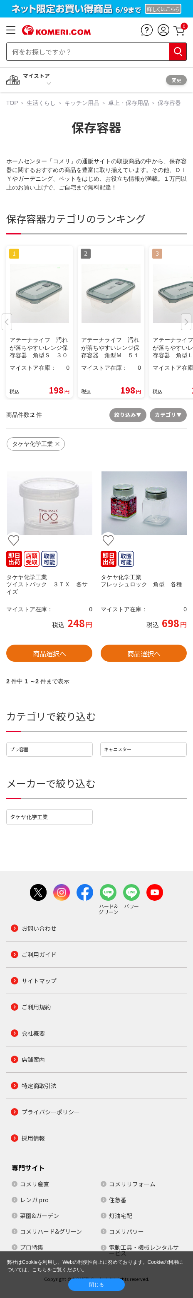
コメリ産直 (34, 1184)
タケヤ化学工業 (29, 817)
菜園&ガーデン (39, 1215)
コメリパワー (126, 1231)
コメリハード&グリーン (51, 1231)
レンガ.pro (34, 1200)
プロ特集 (31, 1247)
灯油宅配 (120, 1215)
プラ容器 (19, 749)
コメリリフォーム (132, 1184)
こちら (39, 1270)
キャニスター (117, 749)
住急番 (117, 1200)
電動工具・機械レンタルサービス (144, 1250)
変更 (176, 79)
